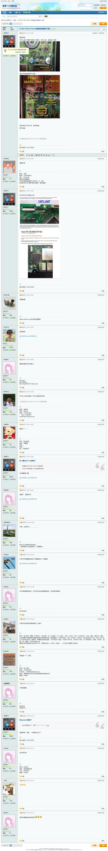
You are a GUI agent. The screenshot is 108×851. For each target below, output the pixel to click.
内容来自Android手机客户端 (29, 336)
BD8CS (6, 33)
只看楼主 (95, 33)
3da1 (5, 780)
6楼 (20, 392)
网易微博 (44, 155)
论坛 (4, 12)
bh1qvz (6, 554)
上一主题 (96, 29)
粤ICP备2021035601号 (53, 849)
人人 (39, 155)
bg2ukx (6, 359)
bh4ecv (6, 812)
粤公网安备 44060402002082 (65, 849)
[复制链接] (53, 29)
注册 (103, 8)
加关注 (7, 56)
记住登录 (97, 5)
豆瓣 (41, 155)
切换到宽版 (103, 1)
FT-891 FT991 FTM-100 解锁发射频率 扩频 (31, 20)
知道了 (24, 52)
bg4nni (6, 619)
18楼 (20, 780)
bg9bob (6, 424)
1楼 (20, 158)
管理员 (5, 343)
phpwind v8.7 (47, 848)
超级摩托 (7, 683)
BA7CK (6, 327)
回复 (94, 23)
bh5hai (6, 587)
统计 (9, 1)
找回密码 (103, 5)
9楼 (20, 490)
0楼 (20, 33)
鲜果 (49, 155)
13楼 (20, 619)
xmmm (6, 748)
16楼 (20, 716)
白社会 (51, 155)
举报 (102, 151)
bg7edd (6, 651)
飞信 (53, 155)
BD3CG (6, 391)
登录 (95, 8)
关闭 (27, 49)
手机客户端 (26, 12)
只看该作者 (100, 158)
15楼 (20, 683)
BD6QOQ (7, 522)
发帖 (103, 23)
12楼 (20, 587)
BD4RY (6, 490)
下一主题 (98, 29)
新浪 (29, 155)
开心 (37, 155)
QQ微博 (32, 155)
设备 (14, 20)
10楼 (20, 522)
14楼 (20, 651)
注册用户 (5, 175)
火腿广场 (17, 12)
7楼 (20, 424)
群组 (10, 12)
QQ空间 (34, 155)
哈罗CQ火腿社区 (6, 20)
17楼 (20, 748)
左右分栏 (4, 1)
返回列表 (5, 23)
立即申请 (18, 52)
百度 (46, 155)
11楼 (20, 554)
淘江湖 (27, 155)
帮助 (13, 1)
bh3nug (6, 158)
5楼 (20, 359)
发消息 (13, 56)
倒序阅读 (101, 33)
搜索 (46, 16)
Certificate (52, 848)
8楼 (20, 456)
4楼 (20, 327)
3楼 (20, 295)
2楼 (20, 191)
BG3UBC (7, 295)
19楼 (20, 813)
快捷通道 (101, 12)
